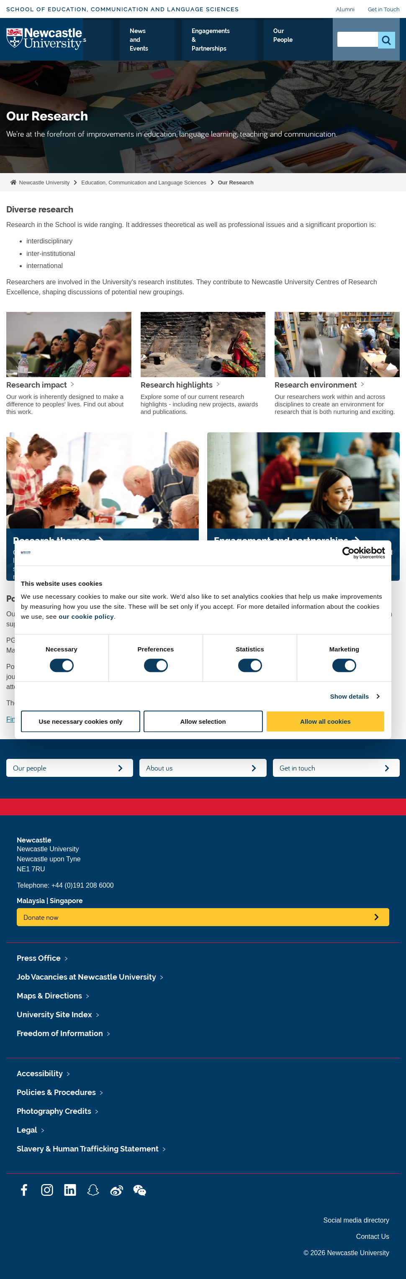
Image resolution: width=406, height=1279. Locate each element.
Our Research (131, 45)
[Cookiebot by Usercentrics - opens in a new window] (348, 552)
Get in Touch (384, 9)
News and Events (213, 50)
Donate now (41, 917)
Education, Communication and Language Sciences (143, 182)
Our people (29, 768)
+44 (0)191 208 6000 (82, 885)
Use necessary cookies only (80, 721)
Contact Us (372, 1236)
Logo (44, 48)
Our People (307, 45)
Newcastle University (43, 182)
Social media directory (356, 1220)
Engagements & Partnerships (260, 50)
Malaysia (31, 901)
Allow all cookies (325, 721)
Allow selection (203, 721)
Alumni (345, 9)
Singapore (66, 901)
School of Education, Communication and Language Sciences (122, 9)
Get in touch (297, 768)
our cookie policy (86, 616)
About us (159, 768)
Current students (174, 45)
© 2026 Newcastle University (346, 1252)
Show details (349, 695)
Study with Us (93, 50)
